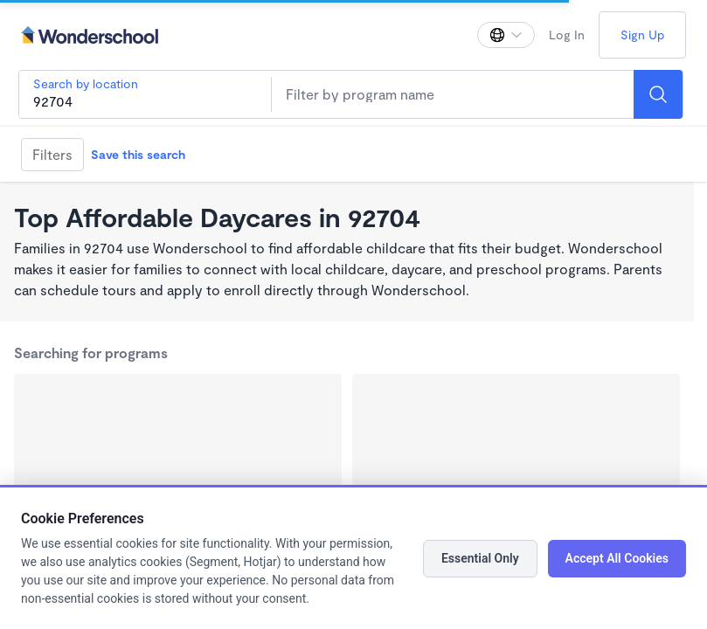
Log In (567, 34)
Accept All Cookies (617, 558)
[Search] (658, 94)
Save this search (138, 154)
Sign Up (642, 34)
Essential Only (480, 558)
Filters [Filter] (52, 154)
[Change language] (506, 35)
